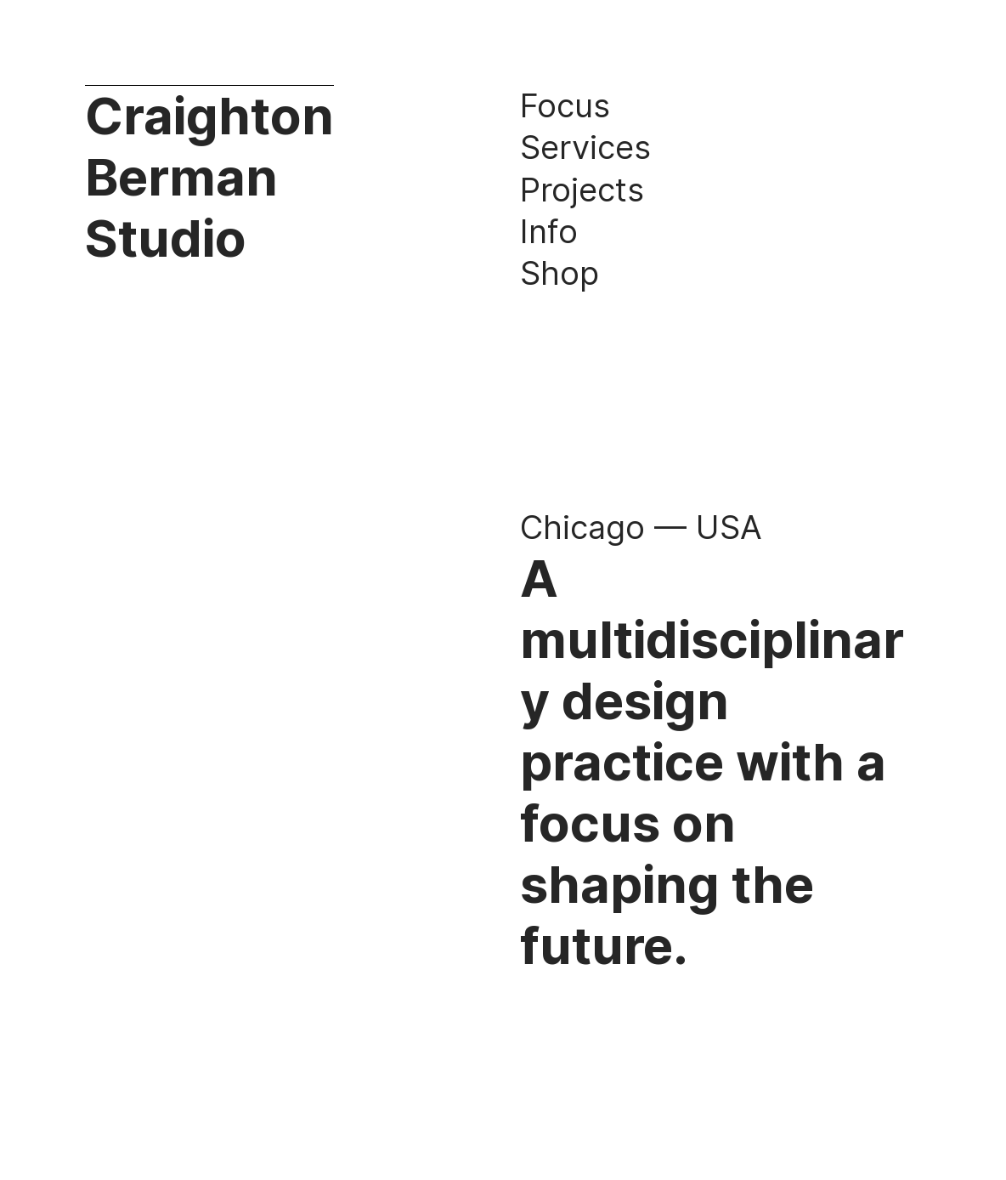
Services (585, 147)
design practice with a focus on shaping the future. (703, 823)
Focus (565, 105)
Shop (559, 272)
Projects (582, 189)
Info (549, 231)
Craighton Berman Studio (209, 177)
